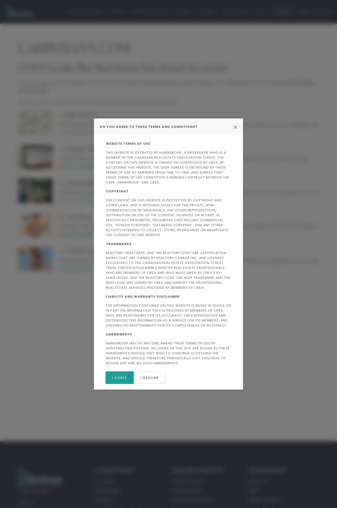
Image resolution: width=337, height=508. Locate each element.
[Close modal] (235, 127)
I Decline (150, 377)
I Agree (119, 377)
